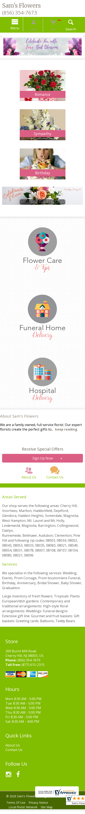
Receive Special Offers (42, 449)
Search (65, 29)
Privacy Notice (41, 807)
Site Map (49, 812)
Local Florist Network (23, 812)
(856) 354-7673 (19, 12)
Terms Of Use (16, 807)
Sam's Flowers (21, 5)
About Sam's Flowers (19, 416)
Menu (19, 28)
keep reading (66, 429)
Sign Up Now (42, 458)
